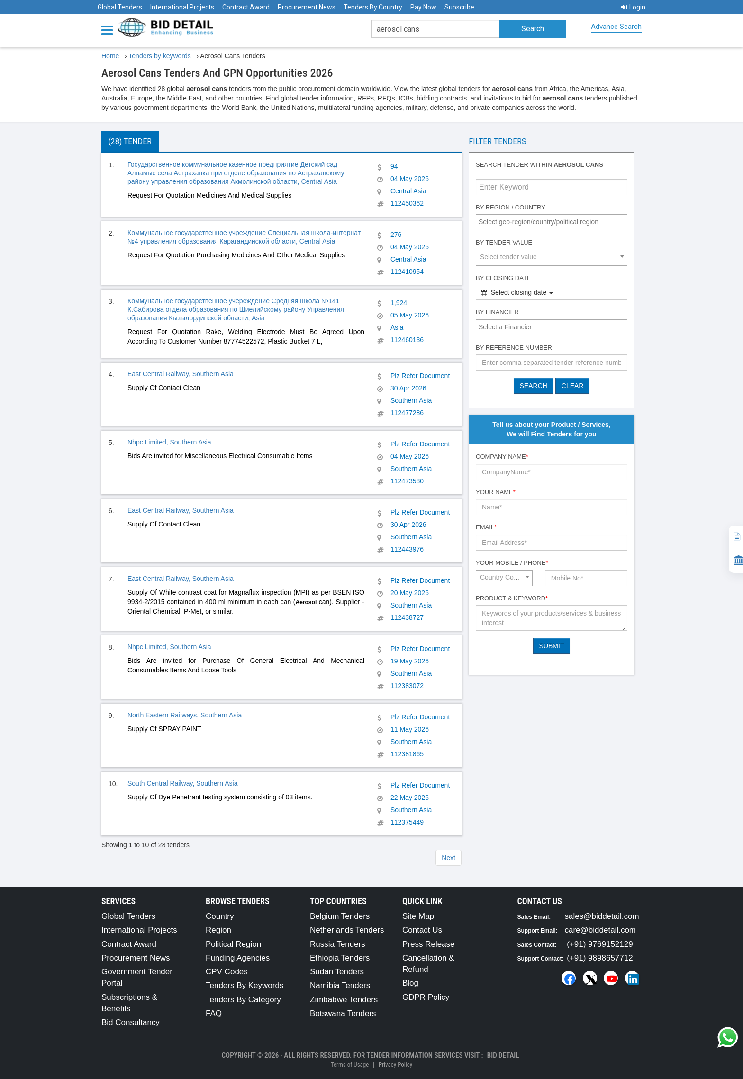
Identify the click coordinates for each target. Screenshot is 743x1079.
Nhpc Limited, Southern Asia (169, 442)
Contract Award (246, 7)
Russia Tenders (337, 944)
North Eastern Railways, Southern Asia (184, 715)
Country (220, 916)
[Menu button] (109, 30)
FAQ (214, 1013)
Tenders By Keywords (244, 985)
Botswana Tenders (343, 1013)
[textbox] (554, 222)
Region (218, 929)
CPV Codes (227, 971)
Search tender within (539, 164)
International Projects (182, 7)
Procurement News (306, 7)
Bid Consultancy (130, 1022)
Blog (410, 983)
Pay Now (423, 7)
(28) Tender (130, 141)
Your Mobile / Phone (512, 562)
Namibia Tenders (340, 985)
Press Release (428, 944)
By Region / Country (510, 207)
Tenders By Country (373, 7)
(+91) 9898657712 (600, 957)
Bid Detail (503, 1055)
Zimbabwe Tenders (344, 999)
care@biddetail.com (600, 929)
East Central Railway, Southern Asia (180, 374)
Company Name (502, 456)
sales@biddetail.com (602, 916)
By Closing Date (503, 277)
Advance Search (616, 26)
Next (448, 857)
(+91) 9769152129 (600, 944)
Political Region (233, 944)
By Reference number (514, 347)
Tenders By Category (243, 999)
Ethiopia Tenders (340, 957)
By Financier (497, 312)
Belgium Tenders (340, 916)
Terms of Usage (350, 1064)
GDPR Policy (425, 997)
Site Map (418, 916)
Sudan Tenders (337, 971)
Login (633, 7)
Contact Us (422, 929)
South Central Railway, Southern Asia (182, 783)
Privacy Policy (395, 1064)
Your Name (496, 492)
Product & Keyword (512, 598)
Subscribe (459, 7)
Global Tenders (120, 7)
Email (486, 527)
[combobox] (551, 222)
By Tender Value (504, 242)
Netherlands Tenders (347, 929)
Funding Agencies (238, 957)
